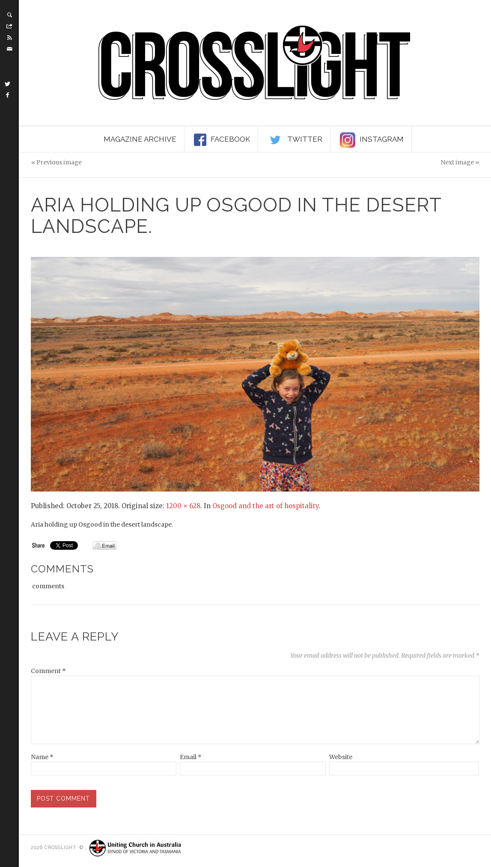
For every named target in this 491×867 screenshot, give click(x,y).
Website (340, 757)
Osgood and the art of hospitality (265, 506)
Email (191, 757)
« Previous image (56, 162)
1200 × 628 (183, 506)
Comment (48, 671)
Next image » (459, 162)
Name (42, 757)
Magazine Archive (140, 139)
